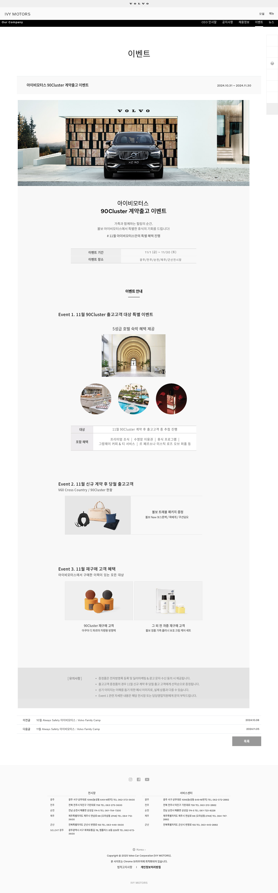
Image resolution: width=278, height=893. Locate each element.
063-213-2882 (208, 802)
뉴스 (271, 24)
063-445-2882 (209, 821)
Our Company (14, 24)
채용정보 (244, 24)
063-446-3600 (115, 821)
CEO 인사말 (209, 24)
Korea (140, 846)
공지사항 (227, 24)
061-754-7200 (113, 807)
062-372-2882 (221, 796)
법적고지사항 (124, 864)
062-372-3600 (126, 796)
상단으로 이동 (272, 109)
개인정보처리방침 (151, 864)
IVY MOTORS (18, 14)
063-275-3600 (113, 802)
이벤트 (259, 24)
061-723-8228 (207, 807)
